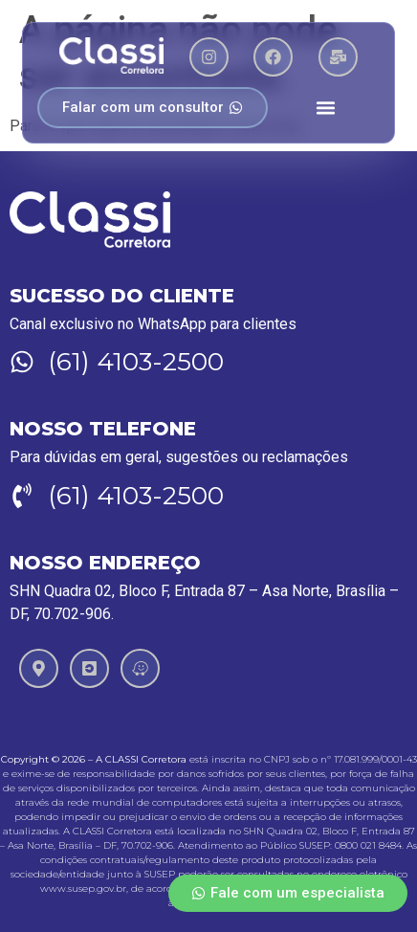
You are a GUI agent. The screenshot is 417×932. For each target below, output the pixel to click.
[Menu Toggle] (326, 108)
